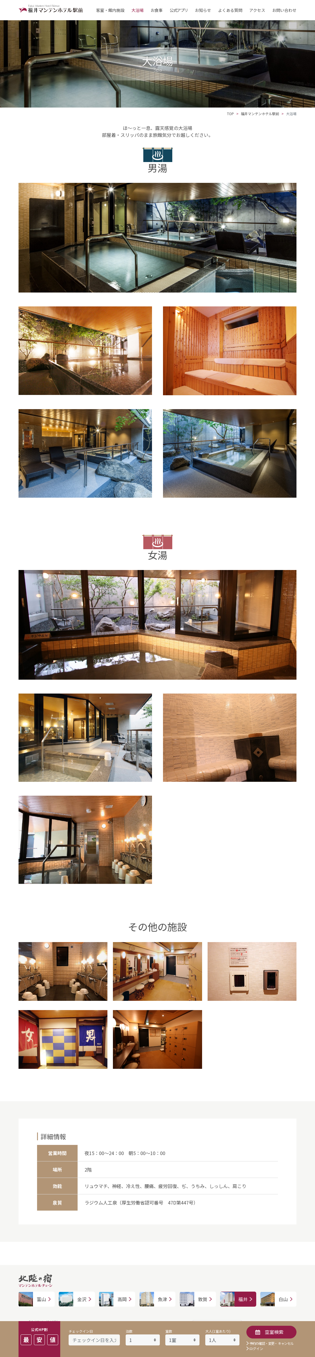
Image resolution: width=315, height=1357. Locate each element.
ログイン (256, 1348)
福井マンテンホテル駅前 (260, 113)
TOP (230, 113)
